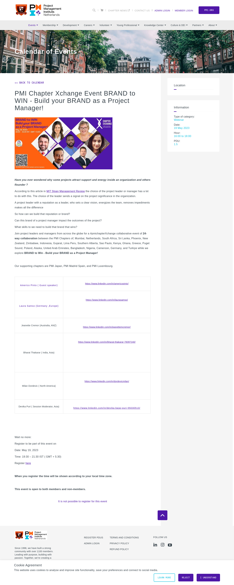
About (212, 25)
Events (33, 25)
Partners (198, 25)
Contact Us (142, 10)
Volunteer (105, 25)
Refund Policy (119, 549)
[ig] (163, 544)
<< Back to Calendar (29, 82)
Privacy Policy (119, 543)
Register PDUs (93, 537)
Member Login (184, 10)
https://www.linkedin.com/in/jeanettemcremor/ (107, 327)
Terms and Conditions (124, 537)
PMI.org (209, 10)
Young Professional (128, 25)
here (28, 463)
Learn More (164, 577)
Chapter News (117, 10)
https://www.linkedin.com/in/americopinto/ (107, 283)
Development (71, 25)
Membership (50, 25)
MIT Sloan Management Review (65, 191)
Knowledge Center (155, 25)
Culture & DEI (179, 25)
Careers (89, 25)
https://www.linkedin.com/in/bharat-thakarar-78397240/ (107, 342)
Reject (186, 577)
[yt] (170, 545)
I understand (208, 577)
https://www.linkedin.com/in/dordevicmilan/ (106, 381)
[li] (155, 544)
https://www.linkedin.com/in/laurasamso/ (107, 300)
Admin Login (162, 10)
